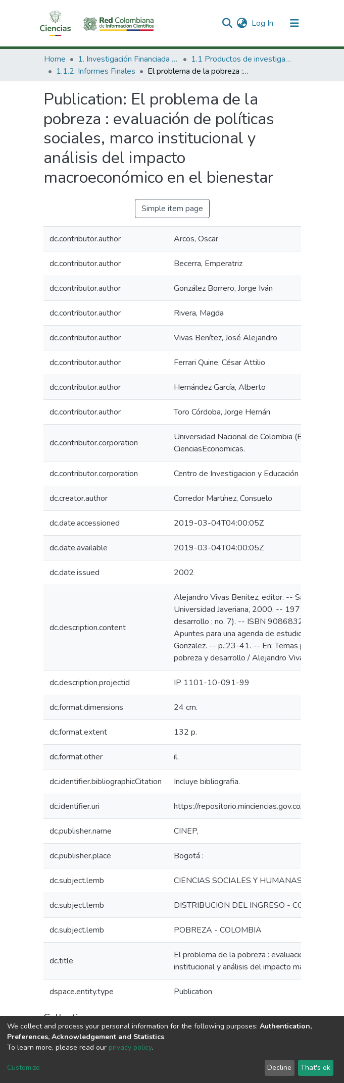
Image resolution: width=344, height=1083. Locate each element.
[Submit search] (227, 23)
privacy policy (130, 1047)
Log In (263, 23)
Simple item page (172, 208)
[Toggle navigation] (294, 23)
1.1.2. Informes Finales (95, 71)
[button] (242, 23)
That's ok (315, 1067)
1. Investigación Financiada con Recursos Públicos (128, 59)
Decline (279, 1067)
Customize (23, 1067)
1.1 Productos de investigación (241, 59)
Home (55, 59)
